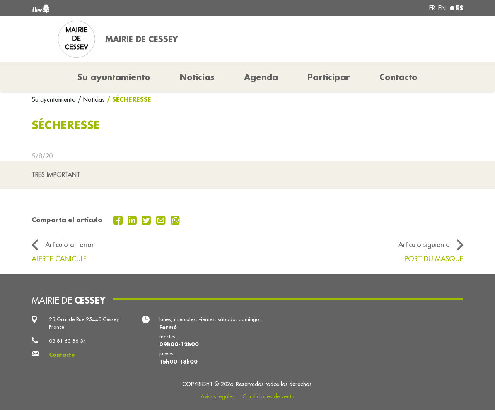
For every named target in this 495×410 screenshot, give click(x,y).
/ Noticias (91, 99)
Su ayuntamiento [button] (113, 77)
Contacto (398, 77)
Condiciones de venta (268, 396)
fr (432, 8)
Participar (328, 77)
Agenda (261, 77)
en (442, 8)
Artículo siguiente (424, 244)
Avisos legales (218, 396)
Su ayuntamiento (55, 99)
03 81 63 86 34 (67, 341)
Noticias (197, 77)
